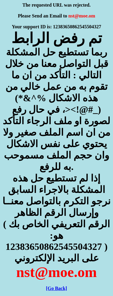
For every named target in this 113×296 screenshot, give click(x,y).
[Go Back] (56, 288)
